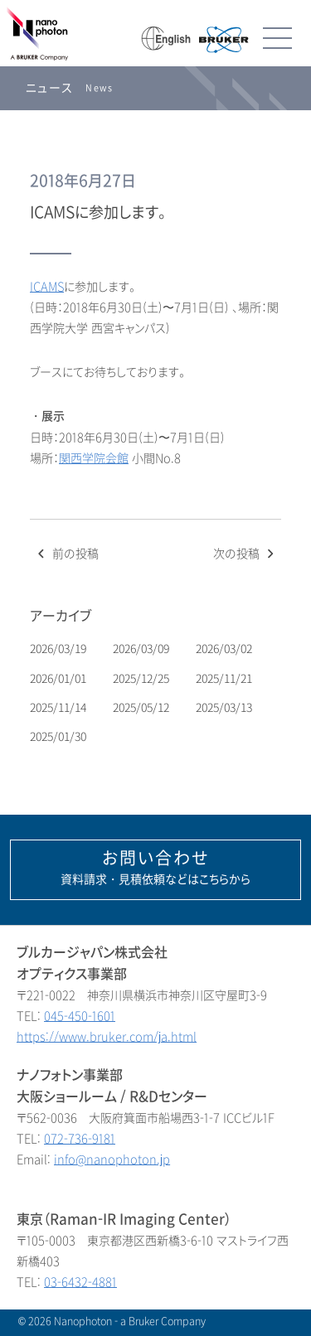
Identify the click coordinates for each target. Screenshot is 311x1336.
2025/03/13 (225, 707)
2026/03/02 (225, 648)
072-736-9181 (79, 1139)
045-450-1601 (79, 1016)
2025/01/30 (59, 736)
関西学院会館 (94, 459)
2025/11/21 (225, 678)
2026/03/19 (59, 648)
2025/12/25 (142, 678)
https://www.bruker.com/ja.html (107, 1037)
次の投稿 (245, 554)
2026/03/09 (142, 648)
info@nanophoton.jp (112, 1160)
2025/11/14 (59, 707)
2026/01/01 (59, 678)
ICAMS (47, 287)
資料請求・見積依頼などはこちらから (155, 868)
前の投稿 (66, 554)
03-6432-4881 (80, 1282)
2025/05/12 (142, 707)
